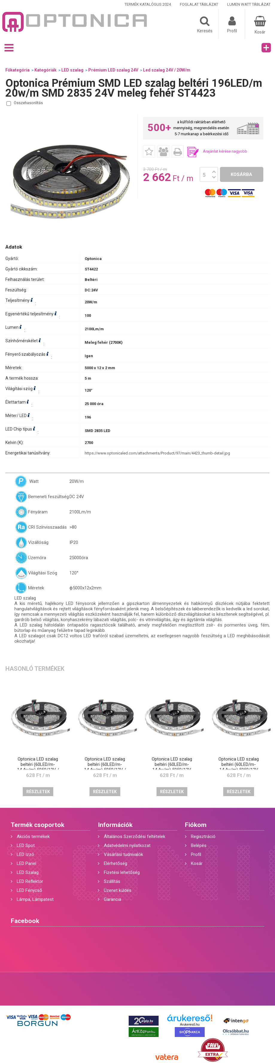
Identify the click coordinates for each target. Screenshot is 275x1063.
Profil (196, 854)
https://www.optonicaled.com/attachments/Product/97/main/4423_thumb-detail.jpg (157, 453)
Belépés (198, 845)
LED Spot (26, 845)
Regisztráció (203, 836)
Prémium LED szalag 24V (113, 70)
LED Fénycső (29, 890)
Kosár (197, 863)
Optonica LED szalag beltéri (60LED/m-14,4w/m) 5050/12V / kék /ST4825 (38, 767)
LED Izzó (25, 854)
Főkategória (17, 70)
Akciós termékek (33, 836)
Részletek (38, 791)
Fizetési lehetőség (122, 872)
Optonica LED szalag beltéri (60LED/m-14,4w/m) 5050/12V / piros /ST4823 (105, 767)
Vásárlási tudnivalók (123, 854)
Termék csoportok (37, 824)
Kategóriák (45, 70)
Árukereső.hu (189, 1024)
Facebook (25, 920)
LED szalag (72, 70)
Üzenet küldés (117, 890)
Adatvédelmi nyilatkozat (127, 845)
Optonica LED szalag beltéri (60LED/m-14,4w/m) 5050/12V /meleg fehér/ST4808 (172, 767)
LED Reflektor (30, 881)
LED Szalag (28, 872)
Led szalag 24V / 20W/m (166, 70)
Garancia (112, 899)
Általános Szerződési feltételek (134, 836)
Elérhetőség (115, 863)
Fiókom (195, 824)
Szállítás (112, 881)
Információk (115, 824)
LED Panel (26, 863)
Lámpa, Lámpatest (35, 899)
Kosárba (241, 174)
